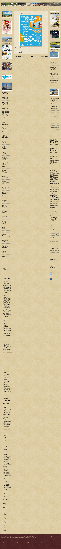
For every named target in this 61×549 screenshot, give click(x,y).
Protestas (3, 226)
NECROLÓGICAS (4, 206)
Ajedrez (3, 129)
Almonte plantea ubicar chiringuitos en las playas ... (7, 435)
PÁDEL (3, 212)
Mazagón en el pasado (53, 221)
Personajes (3, 217)
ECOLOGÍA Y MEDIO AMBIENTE (5, 166)
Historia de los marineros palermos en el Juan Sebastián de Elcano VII (54, 156)
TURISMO (3, 252)
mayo (4, 504)
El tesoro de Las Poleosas (54, 133)
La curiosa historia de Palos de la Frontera (54, 174)
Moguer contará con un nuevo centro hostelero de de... (7, 479)
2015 (3, 521)
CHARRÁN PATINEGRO (54, 63)
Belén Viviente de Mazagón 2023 (6, 362)
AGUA (3, 128)
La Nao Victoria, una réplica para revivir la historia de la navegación (54, 184)
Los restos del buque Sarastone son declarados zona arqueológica (54, 211)
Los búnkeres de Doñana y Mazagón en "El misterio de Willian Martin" (54, 197)
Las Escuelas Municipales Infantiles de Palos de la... (7, 382)
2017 (3, 518)
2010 (3, 527)
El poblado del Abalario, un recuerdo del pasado (54, 129)
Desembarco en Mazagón (54, 105)
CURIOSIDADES (4, 158)
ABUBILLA (51, 61)
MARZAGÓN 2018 (5, 102)
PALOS (3, 215)
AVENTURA (4, 140)
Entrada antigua (44, 56)
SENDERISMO (4, 240)
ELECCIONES (4, 170)
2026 (3, 269)
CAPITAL (3, 147)
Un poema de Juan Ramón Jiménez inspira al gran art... (7, 377)
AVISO (3, 142)
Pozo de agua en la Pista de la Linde (7, 357)
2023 (3, 273)
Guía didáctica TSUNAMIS (5, 419)
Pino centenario (52, 247)
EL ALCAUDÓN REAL (53, 69)
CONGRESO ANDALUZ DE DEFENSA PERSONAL (7, 347)
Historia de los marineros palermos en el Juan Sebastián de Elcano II (54, 142)
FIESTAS (3, 176)
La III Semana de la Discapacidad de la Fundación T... (6, 404)
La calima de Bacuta (53, 169)
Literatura (3, 196)
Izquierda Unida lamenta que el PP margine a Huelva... (7, 482)
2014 (3, 522)
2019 (3, 515)
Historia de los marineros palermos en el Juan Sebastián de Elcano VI (54, 153)
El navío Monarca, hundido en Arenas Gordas (54, 124)
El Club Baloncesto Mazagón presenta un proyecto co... (7, 427)
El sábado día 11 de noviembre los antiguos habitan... (7, 444)
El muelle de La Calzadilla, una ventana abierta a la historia (54, 121)
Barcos (3, 146)
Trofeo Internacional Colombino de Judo (6, 355)
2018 (3, 517)
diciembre (5, 274)
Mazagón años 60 (52, 220)
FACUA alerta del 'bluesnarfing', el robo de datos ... (7, 367)
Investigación (4, 193)
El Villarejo (51, 134)
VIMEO (51, 266)
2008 (3, 530)
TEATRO (3, 245)
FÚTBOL (3, 181)
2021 (3, 513)
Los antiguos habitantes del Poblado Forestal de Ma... (7, 412)
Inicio (32, 56)
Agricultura (3, 127)
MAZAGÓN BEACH (9, 3)
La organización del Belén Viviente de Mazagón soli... (7, 487)
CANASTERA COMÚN (53, 62)
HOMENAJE (4, 186)
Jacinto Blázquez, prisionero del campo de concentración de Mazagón (54, 160)
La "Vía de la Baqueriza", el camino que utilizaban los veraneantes (54, 166)
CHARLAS (3, 148)
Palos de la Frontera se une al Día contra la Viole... (6, 320)
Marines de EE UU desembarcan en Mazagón (54, 219)
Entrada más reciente (18, 56)
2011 (3, 526)
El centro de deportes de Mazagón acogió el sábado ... (7, 304)
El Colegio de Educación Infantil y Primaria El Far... (7, 360)
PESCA (3, 218)
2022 (3, 511)
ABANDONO (4, 123)
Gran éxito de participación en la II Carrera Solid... (7, 456)
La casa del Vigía (52, 170)
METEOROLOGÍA (5, 199)
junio (4, 503)
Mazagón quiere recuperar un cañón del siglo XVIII (54, 229)
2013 (3, 523)
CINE (2, 151)
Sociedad (3, 241)
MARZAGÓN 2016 (5, 104)
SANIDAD (3, 235)
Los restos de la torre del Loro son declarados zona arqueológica (54, 208)
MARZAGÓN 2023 (5, 96)
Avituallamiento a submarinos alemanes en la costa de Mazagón (54, 98)
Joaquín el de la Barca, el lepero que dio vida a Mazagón (54, 163)
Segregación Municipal (5, 236)
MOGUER (3, 200)
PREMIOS (3, 223)
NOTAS (3, 207)
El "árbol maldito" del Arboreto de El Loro (53, 106)
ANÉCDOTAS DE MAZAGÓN (6, 130)
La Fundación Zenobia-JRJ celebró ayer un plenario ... (7, 449)
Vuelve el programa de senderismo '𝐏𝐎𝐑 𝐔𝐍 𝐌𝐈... (6, 473)
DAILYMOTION (52, 267)
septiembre (5, 499)
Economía (3, 167)
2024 (3, 272)
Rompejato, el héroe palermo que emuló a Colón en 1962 (54, 253)
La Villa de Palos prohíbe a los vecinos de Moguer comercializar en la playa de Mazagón (54, 192)
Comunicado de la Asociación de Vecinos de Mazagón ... (7, 417)
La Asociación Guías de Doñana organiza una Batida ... (7, 342)
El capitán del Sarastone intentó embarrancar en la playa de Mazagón (54, 109)
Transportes (4, 251)
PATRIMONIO (4, 216)
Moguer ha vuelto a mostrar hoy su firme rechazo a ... (7, 323)
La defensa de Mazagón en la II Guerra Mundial (54, 178)
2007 (3, 531)
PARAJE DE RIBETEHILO (6, 118)
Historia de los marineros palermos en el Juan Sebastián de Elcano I (54, 139)
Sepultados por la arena (53, 258)
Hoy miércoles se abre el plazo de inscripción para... (7, 392)
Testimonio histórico (53, 259)
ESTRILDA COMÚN (53, 72)
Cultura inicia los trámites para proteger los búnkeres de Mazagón (54, 101)
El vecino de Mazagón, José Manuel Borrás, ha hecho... (7, 410)
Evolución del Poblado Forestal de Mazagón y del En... (7, 421)
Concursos (3, 153)
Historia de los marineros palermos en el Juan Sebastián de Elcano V (54, 150)
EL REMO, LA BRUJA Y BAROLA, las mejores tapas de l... (7, 459)
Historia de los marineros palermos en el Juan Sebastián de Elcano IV (54, 148)
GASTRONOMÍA (4, 182)
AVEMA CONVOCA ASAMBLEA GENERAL (6, 350)
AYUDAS (3, 143)
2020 (3, 514)
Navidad (3, 205)
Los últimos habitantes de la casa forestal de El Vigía (54, 217)
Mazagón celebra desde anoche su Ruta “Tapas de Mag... (7, 493)
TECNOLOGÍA (4, 246)
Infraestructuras (4, 192)
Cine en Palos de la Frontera (6, 398)
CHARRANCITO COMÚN (54, 64)
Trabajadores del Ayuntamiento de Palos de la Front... (7, 281)
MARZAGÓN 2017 (5, 103)
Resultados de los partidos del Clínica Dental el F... (7, 437)
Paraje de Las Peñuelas (7, 414)
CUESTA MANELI (5, 115)
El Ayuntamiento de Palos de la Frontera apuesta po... (7, 389)
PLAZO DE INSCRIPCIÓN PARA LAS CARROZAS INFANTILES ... (7, 291)
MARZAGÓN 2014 (5, 107)
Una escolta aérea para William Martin (7, 364)
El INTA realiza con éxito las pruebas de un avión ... (7, 314)
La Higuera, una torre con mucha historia (54, 180)
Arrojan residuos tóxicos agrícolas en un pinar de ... (7, 386)
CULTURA (3, 157)
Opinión (3, 210)
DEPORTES (3, 163)
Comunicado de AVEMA (7, 490)
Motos (3, 201)
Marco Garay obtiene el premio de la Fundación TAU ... (7, 496)
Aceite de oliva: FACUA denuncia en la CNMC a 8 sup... (7, 440)
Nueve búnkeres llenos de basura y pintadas (54, 241)
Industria (3, 191)
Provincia (3, 227)
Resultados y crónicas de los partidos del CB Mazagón (7, 407)
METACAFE (52, 268)
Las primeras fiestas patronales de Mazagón (53, 195)
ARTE (3, 135)
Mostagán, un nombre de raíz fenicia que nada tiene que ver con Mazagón (54, 237)
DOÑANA (3, 164)
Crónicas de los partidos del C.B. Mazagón (7, 446)
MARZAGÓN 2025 (5, 93)
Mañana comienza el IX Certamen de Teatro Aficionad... (7, 470)
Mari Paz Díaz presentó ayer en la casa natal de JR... (7, 424)
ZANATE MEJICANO (53, 82)
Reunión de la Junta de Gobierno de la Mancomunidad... (6, 484)
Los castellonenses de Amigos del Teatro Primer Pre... (6, 307)
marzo (4, 507)
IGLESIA (3, 188)
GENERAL (3, 183)
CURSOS (3, 159)
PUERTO (3, 228)
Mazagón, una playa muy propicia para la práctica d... (7, 454)
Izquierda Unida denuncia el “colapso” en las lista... (7, 339)
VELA (3, 256)
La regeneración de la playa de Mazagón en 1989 (54, 186)
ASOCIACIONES (4, 137)
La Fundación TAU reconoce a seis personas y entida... (6, 278)
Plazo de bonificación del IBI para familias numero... (7, 311)
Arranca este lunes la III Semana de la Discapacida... (7, 326)
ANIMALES (4, 132)
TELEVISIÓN (4, 247)
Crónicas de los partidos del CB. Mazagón (7, 300)
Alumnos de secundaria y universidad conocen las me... (7, 288)
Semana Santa (4, 239)
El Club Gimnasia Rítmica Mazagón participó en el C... (7, 353)
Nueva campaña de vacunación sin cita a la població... (7, 317)
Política (3, 222)
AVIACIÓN (3, 141)
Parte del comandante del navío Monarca (54, 243)
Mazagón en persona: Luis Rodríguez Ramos (54, 225)
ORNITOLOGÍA (4, 211)
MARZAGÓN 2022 (5, 97)
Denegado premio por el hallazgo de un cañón (53, 103)
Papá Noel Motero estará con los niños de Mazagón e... (7, 295)
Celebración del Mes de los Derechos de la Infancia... (7, 331)
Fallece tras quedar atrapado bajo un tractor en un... (6, 395)
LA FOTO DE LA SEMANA (6, 194)
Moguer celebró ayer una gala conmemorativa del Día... (7, 328)
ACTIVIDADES (20, 52)
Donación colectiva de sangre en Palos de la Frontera (7, 464)
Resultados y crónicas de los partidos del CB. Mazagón (7, 344)
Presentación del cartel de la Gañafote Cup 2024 (7, 302)
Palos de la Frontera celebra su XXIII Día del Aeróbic (7, 430)
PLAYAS (3, 221)
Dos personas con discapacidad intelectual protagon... (7, 297)
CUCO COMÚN (52, 68)
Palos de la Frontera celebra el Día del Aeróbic (6, 401)
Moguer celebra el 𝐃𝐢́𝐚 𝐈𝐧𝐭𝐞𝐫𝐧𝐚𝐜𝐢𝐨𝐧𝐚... (6, 384)
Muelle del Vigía (52, 238)
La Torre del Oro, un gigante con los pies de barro (54, 189)
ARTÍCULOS (4, 136)
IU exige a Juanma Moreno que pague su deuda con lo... (7, 283)
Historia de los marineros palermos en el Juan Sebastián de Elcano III (54, 145)
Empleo (3, 171)
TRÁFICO (3, 250)
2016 (3, 519)
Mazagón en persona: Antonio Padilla (53, 223)
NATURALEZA (4, 204)
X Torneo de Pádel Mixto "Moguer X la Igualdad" (7, 451)
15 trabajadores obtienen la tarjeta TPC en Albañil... (7, 476)
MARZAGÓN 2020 (5, 99)
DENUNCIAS (4, 162)
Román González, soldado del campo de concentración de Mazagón (54, 251)
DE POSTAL (5, 309)
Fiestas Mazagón (4, 177)
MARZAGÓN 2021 (5, 98)
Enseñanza (3, 172)
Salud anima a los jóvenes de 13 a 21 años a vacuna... (7, 370)
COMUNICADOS (4, 152)
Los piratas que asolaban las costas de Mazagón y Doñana (54, 200)
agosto (4, 500)
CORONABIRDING (53, 67)
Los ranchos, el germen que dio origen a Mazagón (54, 205)
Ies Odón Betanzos (5, 187)
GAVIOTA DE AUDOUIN (54, 73)
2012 (3, 525)
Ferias (3, 175)
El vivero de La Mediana (54, 135)
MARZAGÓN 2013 (5, 108)
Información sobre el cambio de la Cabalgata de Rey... (7, 375)
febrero (4, 508)
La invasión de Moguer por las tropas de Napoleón (54, 182)
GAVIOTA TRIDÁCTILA (54, 74)
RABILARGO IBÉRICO (53, 77)
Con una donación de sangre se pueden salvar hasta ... (7, 336)
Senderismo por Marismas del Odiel (6, 462)
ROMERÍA (3, 234)
